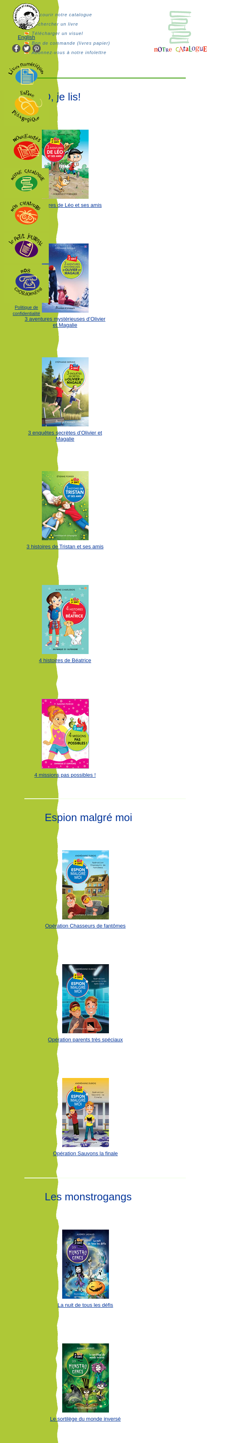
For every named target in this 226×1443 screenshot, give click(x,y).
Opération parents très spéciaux (85, 1040)
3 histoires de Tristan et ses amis (64, 546)
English (26, 37)
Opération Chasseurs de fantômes (85, 926)
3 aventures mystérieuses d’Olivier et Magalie (65, 322)
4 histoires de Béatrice (65, 660)
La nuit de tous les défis (85, 1305)
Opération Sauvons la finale (85, 1153)
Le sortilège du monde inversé (85, 1419)
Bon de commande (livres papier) (71, 43)
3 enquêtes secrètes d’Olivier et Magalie (65, 436)
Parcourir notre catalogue (62, 14)
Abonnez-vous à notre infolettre (69, 52)
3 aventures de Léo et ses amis (65, 205)
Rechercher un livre (55, 24)
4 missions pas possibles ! (65, 775)
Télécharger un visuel (57, 33)
